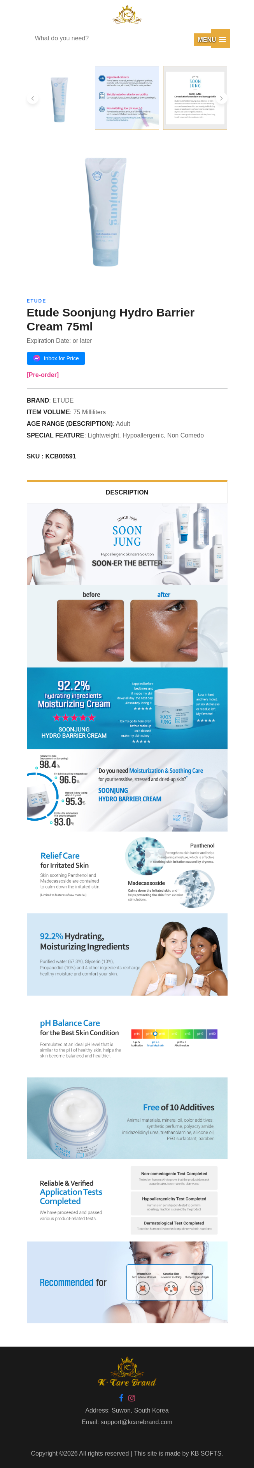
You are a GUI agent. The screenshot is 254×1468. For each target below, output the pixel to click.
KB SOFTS (206, 1453)
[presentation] (33, 98)
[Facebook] (121, 1398)
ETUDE (37, 301)
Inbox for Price (56, 358)
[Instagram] (131, 1398)
